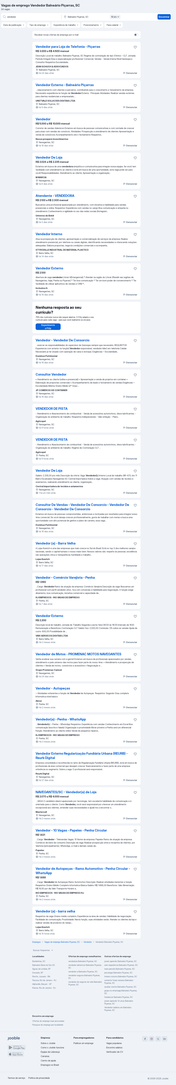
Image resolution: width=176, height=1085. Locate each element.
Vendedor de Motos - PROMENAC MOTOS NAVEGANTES (78, 657)
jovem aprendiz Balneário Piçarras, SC (120, 964)
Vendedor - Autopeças (53, 691)
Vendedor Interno (49, 234)
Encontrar (164, 16)
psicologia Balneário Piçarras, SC (118, 975)
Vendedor (43, 119)
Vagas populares (114, 1043)
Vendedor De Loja (49, 157)
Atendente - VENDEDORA (55, 196)
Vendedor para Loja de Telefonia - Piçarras (68, 47)
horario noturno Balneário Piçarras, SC (120, 979)
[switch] (136, 34)
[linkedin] (164, 1039)
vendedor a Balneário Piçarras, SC (82, 974)
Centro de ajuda (48, 1060)
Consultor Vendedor (51, 377)
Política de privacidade (39, 1078)
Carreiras (45, 1056)
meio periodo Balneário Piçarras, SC (119, 971)
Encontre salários (114, 1047)
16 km (115, 16)
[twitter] (158, 1039)
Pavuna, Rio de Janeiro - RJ (44, 983)
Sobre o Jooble (48, 1043)
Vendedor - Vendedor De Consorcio (62, 343)
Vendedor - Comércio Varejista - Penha (65, 580)
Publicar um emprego (84, 1043)
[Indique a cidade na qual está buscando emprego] (92, 17)
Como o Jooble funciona (52, 1047)
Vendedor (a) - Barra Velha (56, 546)
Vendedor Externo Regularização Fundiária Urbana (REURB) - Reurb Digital (82, 758)
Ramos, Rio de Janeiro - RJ (44, 990)
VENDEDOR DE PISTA (52, 411)
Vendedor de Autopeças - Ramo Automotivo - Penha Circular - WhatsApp (83, 873)
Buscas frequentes (43, 953)
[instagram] (151, 1039)
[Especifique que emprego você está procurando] (31, 17)
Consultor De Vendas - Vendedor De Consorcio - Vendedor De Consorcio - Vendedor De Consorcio (82, 510)
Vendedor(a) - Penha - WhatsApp (61, 722)
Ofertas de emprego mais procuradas (48, 1024)
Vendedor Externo (49, 268)
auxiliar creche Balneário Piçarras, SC (120, 989)
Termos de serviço (16, 1078)
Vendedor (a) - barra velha (55, 914)
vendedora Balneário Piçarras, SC (82, 964)
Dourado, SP (37, 975)
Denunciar (130, 73)
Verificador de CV (114, 1052)
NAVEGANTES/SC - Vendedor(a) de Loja (66, 795)
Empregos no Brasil (50, 1065)
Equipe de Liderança (50, 1052)
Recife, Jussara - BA (41, 979)
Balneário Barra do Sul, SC (43, 968)
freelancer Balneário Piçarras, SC (118, 1000)
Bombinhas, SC (38, 964)
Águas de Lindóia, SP (41, 971)
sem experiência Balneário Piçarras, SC (121, 968)
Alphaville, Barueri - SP (42, 987)
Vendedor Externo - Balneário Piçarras (65, 85)
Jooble (165, 1078)
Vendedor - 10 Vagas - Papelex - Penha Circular (71, 833)
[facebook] (145, 1039)
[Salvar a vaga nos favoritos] (135, 47)
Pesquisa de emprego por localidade (47, 1027)
